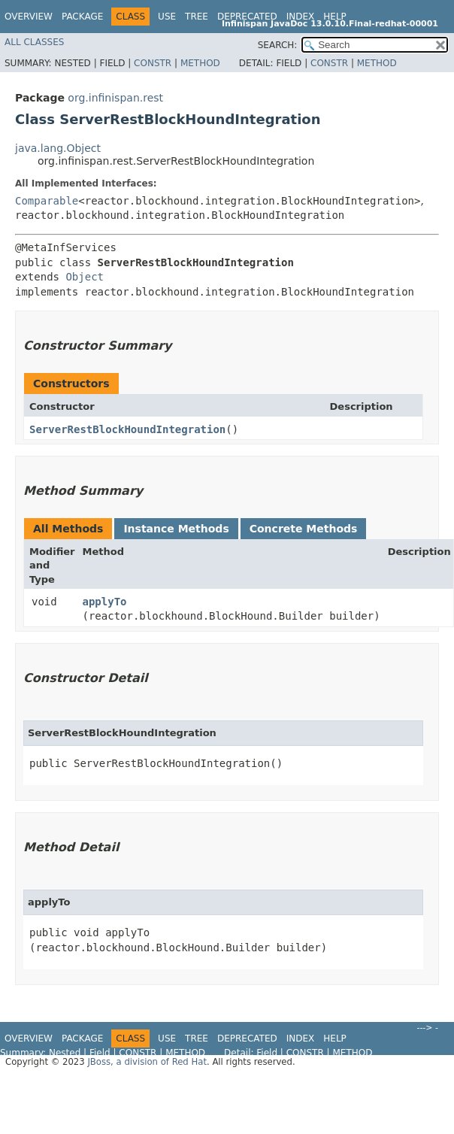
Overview (29, 16)
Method (200, 63)
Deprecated (247, 16)
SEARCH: (278, 45)
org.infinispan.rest (115, 98)
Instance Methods (176, 529)
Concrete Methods (304, 529)
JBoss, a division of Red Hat (147, 1062)
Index (300, 16)
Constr (152, 63)
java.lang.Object (58, 148)
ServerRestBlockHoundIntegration (127, 429)
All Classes (34, 42)
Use (167, 16)
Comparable (46, 201)
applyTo (105, 602)
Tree (196, 16)
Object (84, 277)
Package (82, 16)
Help (335, 16)
